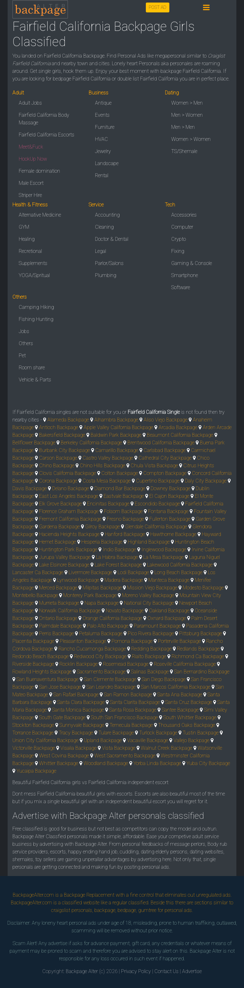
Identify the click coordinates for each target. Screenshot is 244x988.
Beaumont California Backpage (180, 435)
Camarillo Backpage (116, 450)
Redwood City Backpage (100, 656)
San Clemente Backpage (110, 679)
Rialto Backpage (149, 656)
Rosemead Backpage (125, 664)
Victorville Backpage (33, 748)
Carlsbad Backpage (165, 450)
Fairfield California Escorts (46, 135)
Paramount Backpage (157, 626)
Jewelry (103, 151)
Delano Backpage (70, 488)
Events (102, 115)
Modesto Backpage (203, 588)
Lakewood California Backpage (180, 565)
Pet (22, 355)
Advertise (192, 971)
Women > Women (191, 139)
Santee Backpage (180, 710)
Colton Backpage (119, 473)
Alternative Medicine (40, 215)
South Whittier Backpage (189, 717)
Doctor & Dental (111, 239)
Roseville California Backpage (185, 664)
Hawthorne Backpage (173, 534)
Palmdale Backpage (60, 626)
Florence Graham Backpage (68, 511)
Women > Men (187, 103)
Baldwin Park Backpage (116, 435)
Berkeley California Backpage (91, 443)
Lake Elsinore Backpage (64, 565)
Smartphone (184, 275)
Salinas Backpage (150, 672)
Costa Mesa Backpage (107, 481)
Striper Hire (30, 195)
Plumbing (105, 275)
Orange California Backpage (112, 618)
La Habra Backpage (117, 557)
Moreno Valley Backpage (148, 595)
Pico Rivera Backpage (151, 633)
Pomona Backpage (132, 641)
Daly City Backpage (206, 481)
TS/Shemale (184, 151)
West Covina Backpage (64, 756)
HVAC (101, 139)
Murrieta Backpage (59, 603)
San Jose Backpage (60, 687)
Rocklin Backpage (78, 664)
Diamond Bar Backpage (119, 488)
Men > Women (187, 115)
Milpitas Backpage (102, 588)
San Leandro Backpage (111, 687)
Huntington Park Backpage (68, 549)
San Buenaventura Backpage (47, 679)
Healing (27, 239)
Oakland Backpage (169, 611)
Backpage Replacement (89, 895)
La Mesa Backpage (163, 557)
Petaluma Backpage (100, 633)
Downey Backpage (170, 488)
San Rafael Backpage (75, 695)
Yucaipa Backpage (36, 771)
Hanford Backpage (125, 534)
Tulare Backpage (116, 733)
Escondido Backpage (157, 504)
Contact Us (166, 971)
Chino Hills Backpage (102, 466)
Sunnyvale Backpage (81, 725)
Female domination (39, 171)
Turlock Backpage (158, 733)
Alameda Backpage (68, 420)
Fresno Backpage (125, 519)
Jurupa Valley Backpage (65, 557)
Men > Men (183, 127)
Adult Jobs (30, 103)
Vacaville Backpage (147, 740)
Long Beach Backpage (178, 572)
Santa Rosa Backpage (132, 710)
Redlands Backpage (198, 649)
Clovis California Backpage (67, 473)
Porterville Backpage (179, 641)
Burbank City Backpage (64, 450)
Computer (182, 227)
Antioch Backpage (58, 427)
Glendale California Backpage (156, 527)
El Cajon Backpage (169, 496)
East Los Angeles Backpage (68, 496)
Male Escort (31, 183)
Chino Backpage (56, 466)
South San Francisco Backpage (124, 717)
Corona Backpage (58, 481)
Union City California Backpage (45, 740)
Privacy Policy (136, 971)
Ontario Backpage (58, 618)
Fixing (177, 251)
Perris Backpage (56, 633)
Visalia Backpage (78, 748)
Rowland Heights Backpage (41, 672)
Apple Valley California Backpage (118, 427)
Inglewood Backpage (163, 549)
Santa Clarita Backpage (135, 702)
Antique (103, 103)
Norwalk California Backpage (69, 611)
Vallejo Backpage (191, 740)
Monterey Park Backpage (90, 595)
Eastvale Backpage (124, 496)
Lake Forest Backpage (118, 565)
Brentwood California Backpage (160, 443)
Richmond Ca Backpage (198, 656)
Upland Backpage (103, 740)
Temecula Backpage (131, 725)
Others (26, 343)
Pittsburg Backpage (200, 633)
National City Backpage (149, 603)
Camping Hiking (36, 307)
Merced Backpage (58, 588)
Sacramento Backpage (101, 672)
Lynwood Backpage (78, 580)
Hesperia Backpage (101, 542)
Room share (32, 368)
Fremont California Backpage (70, 519)
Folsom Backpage (123, 511)
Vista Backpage (118, 748)
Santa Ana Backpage (179, 695)
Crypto (178, 239)
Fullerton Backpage (169, 519)
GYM (24, 227)
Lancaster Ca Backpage (37, 572)
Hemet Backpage (57, 542)
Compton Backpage (164, 473)
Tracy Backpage (76, 733)
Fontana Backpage (168, 511)
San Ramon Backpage (128, 695)
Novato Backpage (125, 611)
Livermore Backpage (90, 572)
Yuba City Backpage (208, 763)
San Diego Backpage (164, 679)
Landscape (107, 163)
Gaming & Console (191, 263)
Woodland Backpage (106, 763)
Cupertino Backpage (158, 481)
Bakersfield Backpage (62, 435)
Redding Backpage (151, 649)
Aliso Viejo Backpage (165, 420)
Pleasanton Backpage (83, 641)
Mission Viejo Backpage (152, 588)
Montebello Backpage (35, 595)
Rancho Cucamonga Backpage (92, 649)
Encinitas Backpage (108, 504)
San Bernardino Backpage (201, 672)
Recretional (30, 251)
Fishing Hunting (36, 319)
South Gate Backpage (62, 717)
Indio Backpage (119, 549)
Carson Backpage (58, 458)
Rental (101, 175)
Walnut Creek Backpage (166, 748)
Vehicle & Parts (35, 380)
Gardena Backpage (59, 527)
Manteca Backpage (168, 580)
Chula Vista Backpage (154, 466)
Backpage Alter (82, 971)
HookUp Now (33, 159)
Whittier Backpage (58, 763)
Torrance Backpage (32, 733)
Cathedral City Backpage (165, 458)
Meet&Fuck (31, 147)
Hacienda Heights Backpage (69, 534)
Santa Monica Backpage (78, 710)
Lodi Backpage (133, 572)
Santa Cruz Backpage (188, 702)
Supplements (33, 263)
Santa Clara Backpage (81, 702)
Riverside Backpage (33, 664)
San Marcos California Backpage (175, 687)
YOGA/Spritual (34, 275)
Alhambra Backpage (116, 420)
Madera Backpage (124, 580)
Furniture (104, 127)
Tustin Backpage (201, 733)
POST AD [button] (157, 7)
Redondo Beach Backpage (40, 656)
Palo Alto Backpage (107, 626)
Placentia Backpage (33, 641)
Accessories (184, 215)
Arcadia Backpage (178, 427)
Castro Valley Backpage (108, 458)
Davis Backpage (29, 488)
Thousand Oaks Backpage (186, 725)
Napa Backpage (102, 603)
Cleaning (104, 227)
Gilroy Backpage (102, 527)
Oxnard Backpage (166, 618)
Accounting (107, 215)
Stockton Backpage (33, 725)
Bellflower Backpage (33, 443)
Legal (100, 251)
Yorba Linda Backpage (157, 763)
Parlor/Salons (109, 263)
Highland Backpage (149, 542)
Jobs (24, 331)
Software (180, 287)
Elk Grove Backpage (60, 504)
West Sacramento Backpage (124, 756)
